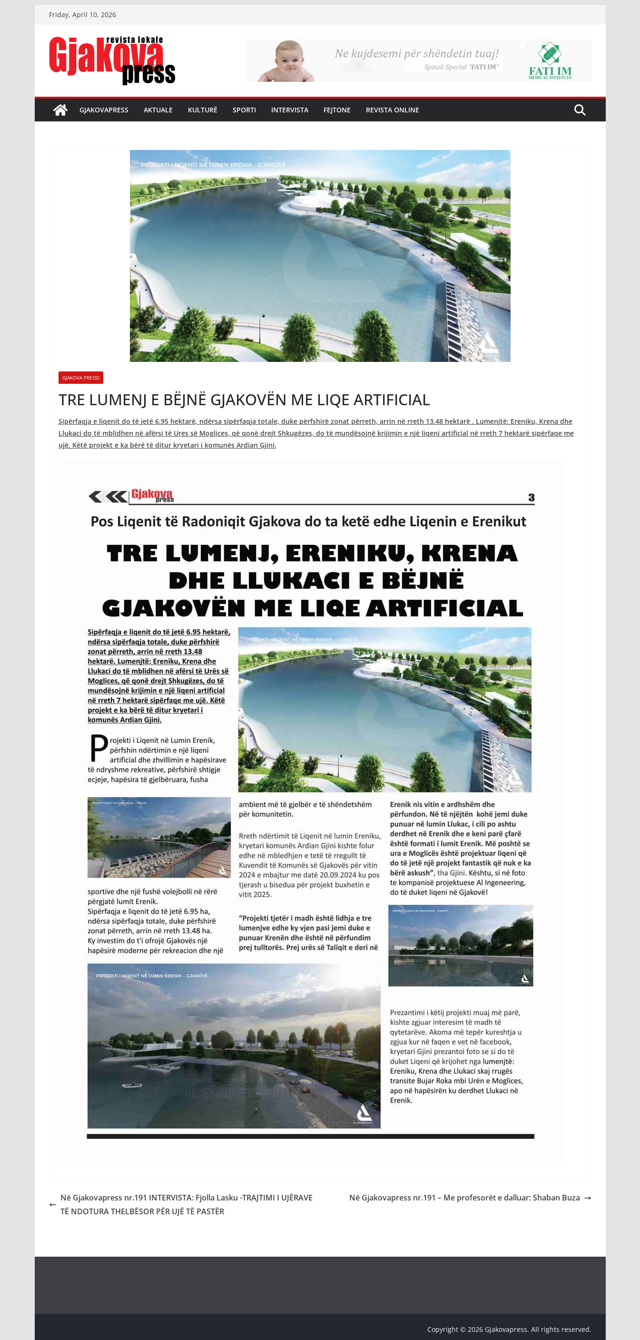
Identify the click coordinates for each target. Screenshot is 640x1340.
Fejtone (337, 109)
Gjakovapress (103, 109)
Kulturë (202, 109)
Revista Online (392, 109)
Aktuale (158, 109)
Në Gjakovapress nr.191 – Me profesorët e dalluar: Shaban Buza (470, 1197)
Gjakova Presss (80, 377)
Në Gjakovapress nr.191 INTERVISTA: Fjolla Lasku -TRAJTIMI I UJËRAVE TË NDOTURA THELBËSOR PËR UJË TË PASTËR (181, 1204)
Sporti (244, 109)
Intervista (289, 109)
